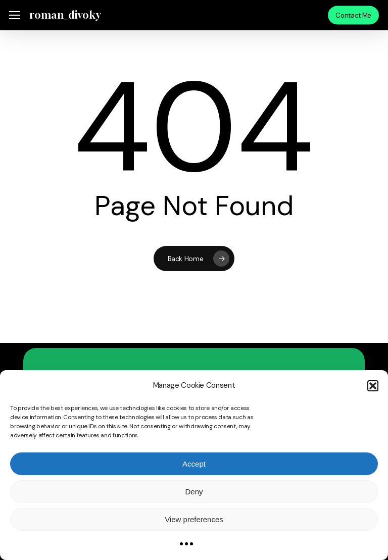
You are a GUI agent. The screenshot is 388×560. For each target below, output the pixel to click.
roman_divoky (64, 15)
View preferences (194, 519)
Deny (194, 491)
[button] (373, 386)
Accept (194, 464)
